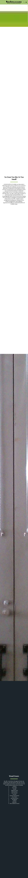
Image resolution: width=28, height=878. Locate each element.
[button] (1, 2)
